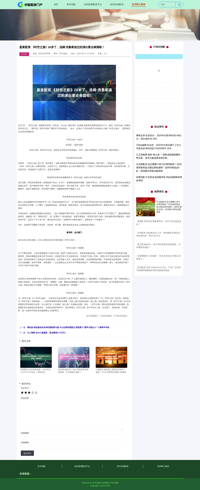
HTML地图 (113, 483)
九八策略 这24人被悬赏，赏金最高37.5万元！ (47, 333)
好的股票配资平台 (93, 4)
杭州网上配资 (138, 4)
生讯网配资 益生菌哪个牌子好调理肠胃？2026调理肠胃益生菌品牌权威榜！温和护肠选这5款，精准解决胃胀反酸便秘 (159, 167)
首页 (56, 4)
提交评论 (27, 453)
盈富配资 (24, 54)
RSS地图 (105, 483)
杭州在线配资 (117, 4)
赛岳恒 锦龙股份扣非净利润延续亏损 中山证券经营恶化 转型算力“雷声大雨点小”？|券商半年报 (68, 327)
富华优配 (71, 4)
